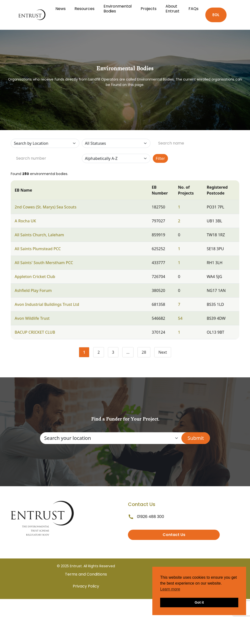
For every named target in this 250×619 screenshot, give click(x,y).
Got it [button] (199, 602)
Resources (84, 8)
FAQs (193, 8)
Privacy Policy (86, 586)
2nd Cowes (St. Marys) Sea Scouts (45, 207)
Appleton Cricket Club (35, 276)
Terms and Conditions (86, 574)
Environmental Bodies (118, 8)
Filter (160, 158)
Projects (148, 8)
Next (162, 352)
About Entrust (172, 8)
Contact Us (174, 534)
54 (180, 318)
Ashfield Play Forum (33, 290)
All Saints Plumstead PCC (38, 248)
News (60, 8)
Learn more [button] (170, 589)
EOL (215, 15)
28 (146, 353)
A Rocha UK (25, 221)
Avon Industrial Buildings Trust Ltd (47, 304)
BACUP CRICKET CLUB (35, 332)
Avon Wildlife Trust (32, 318)
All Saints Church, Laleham (39, 234)
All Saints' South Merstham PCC (44, 262)
